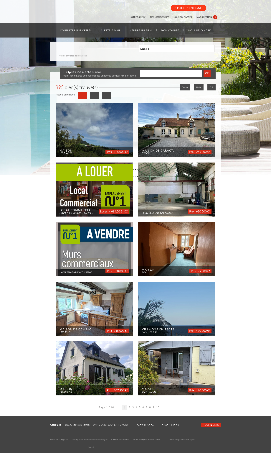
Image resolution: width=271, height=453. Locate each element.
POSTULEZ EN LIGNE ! (188, 8)
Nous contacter (183, 17)
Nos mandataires (160, 17)
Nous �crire (211, 425)
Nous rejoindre (200, 30)
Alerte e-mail (110, 30)
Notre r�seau (138, 17)
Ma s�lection (206, 17)
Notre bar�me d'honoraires (147, 439)
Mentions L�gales (59, 439)
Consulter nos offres (75, 30)
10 (158, 407)
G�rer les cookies (120, 439)
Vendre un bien (141, 30)
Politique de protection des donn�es (90, 439)
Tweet (91, 447)
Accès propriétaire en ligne (181, 439)
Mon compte (170, 30)
